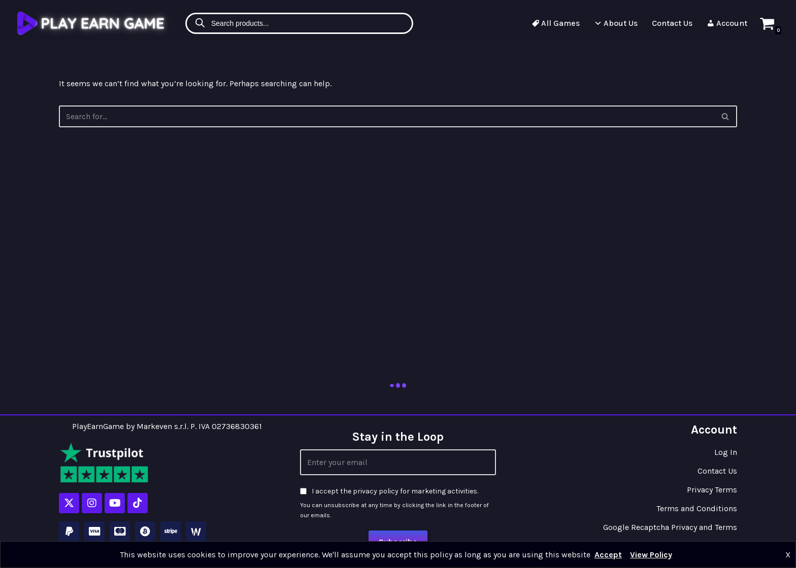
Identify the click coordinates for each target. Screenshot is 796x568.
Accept (608, 554)
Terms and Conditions (696, 508)
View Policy (651, 554)
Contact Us (672, 23)
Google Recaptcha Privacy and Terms (670, 527)
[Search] (725, 116)
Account (727, 23)
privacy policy (376, 491)
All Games (556, 23)
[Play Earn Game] (92, 23)
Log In (725, 452)
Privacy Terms (712, 489)
